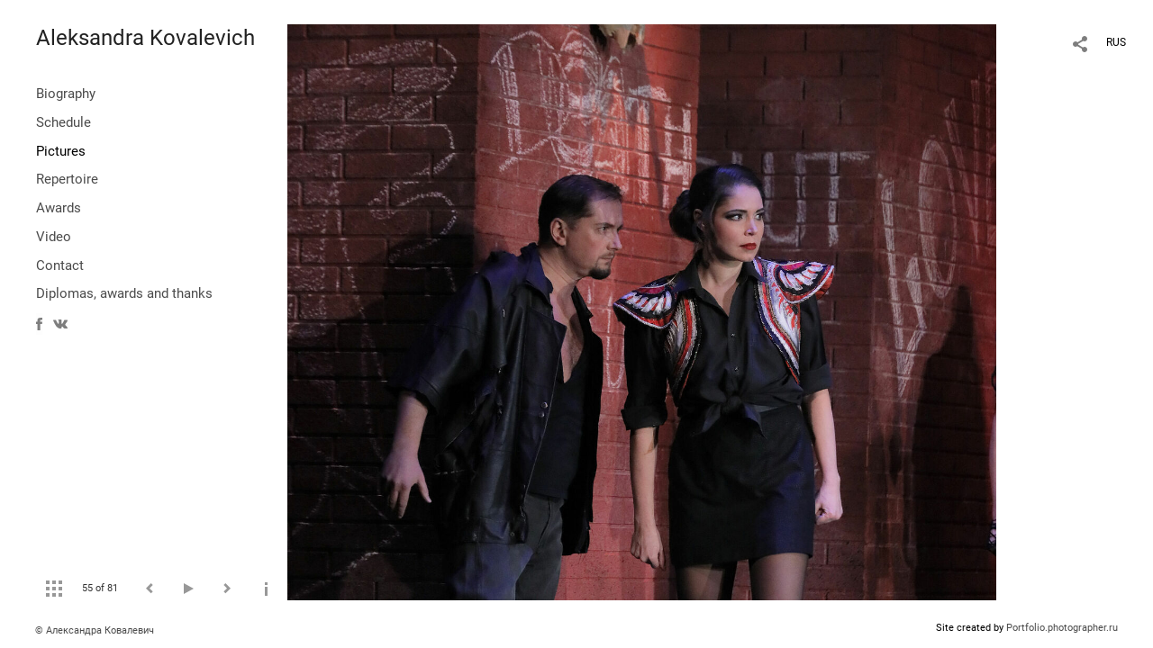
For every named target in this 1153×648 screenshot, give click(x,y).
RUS (1116, 42)
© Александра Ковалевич (94, 630)
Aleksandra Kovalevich (145, 37)
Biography (65, 94)
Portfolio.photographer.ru (1062, 628)
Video (53, 237)
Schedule (63, 122)
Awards (58, 208)
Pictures (61, 151)
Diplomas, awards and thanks (124, 293)
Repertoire (67, 179)
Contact (60, 265)
